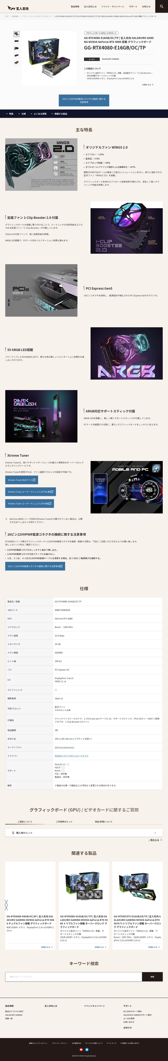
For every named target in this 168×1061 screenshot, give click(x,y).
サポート (133, 6)
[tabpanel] (84, 835)
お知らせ (146, 6)
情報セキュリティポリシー (38, 1043)
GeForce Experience (64, 747)
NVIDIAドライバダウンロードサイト (72, 755)
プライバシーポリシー (60, 1043)
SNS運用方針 (76, 1043)
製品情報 (75, 6)
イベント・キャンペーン (112, 6)
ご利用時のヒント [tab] (64, 821)
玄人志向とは (90, 6)
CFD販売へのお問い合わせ (129, 1043)
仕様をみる (148, 84)
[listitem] (156, 839)
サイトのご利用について (94, 1043)
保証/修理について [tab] (103, 821)
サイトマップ (111, 1043)
